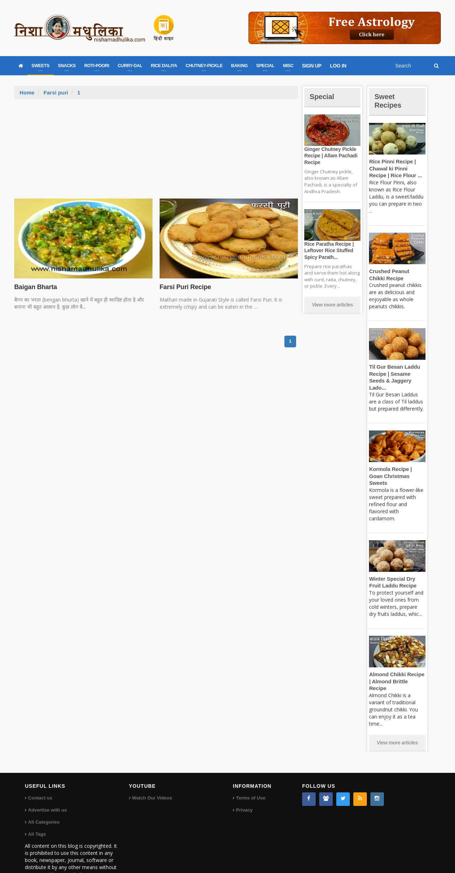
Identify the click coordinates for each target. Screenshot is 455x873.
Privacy (244, 789)
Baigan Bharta (35, 287)
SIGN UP (312, 66)
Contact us (40, 777)
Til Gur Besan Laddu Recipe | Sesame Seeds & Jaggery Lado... (397, 374)
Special (323, 96)
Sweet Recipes (388, 100)
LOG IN (338, 66)
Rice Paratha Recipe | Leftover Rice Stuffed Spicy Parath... (328, 250)
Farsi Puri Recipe (184, 287)
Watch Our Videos (152, 777)
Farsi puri (55, 93)
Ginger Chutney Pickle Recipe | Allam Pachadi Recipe (329, 155)
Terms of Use (250, 777)
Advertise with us (47, 789)
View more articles (332, 305)
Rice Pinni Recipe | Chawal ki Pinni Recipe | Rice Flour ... (396, 168)
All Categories (43, 801)
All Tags (37, 813)
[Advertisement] (156, 152)
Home (27, 93)
